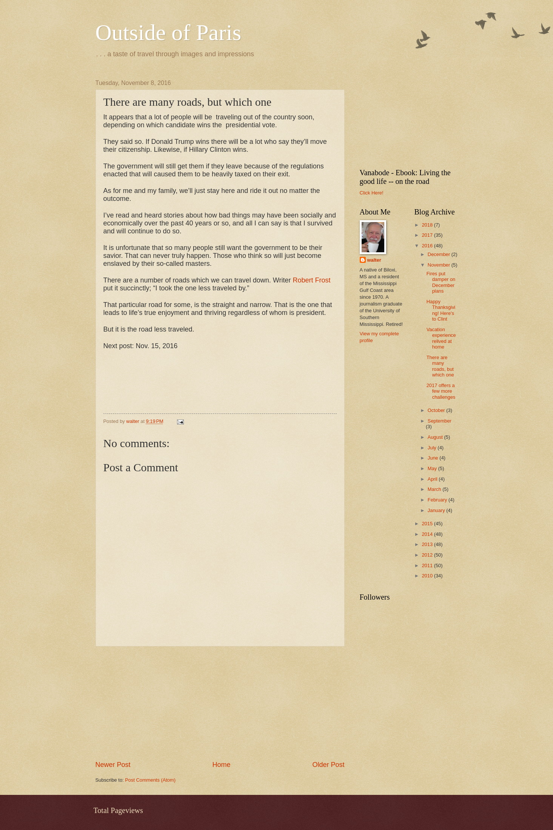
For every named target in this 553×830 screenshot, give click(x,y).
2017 (428, 235)
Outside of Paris (169, 32)
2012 (428, 555)
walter (374, 260)
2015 (428, 523)
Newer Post (113, 764)
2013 (428, 544)
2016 (428, 245)
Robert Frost (311, 280)
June (434, 458)
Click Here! (372, 193)
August (436, 437)
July (432, 447)
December (439, 254)
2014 (428, 534)
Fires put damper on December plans (441, 282)
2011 (428, 565)
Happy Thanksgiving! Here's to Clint (441, 310)
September (439, 421)
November (439, 265)
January (437, 510)
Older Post (328, 764)
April (433, 479)
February (438, 500)
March (435, 489)
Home (221, 764)
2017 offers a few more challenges (441, 391)
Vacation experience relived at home (441, 338)
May (433, 468)
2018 (428, 225)
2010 (428, 576)
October (437, 410)
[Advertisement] (220, 703)
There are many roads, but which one (440, 366)
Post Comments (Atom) (150, 780)
